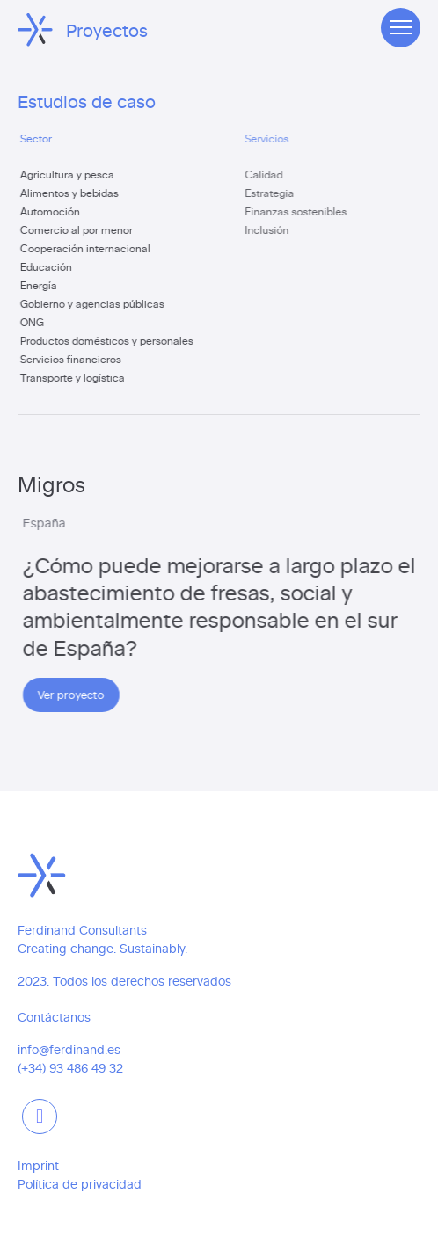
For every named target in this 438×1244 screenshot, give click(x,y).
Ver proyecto (75, 694)
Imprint (38, 1165)
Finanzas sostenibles (303, 211)
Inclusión (274, 229)
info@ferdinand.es (69, 1049)
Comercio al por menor (79, 229)
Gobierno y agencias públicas (95, 303)
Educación (49, 266)
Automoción (53, 211)
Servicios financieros (73, 359)
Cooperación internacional (88, 248)
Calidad (270, 174)
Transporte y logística (75, 377)
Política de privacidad (80, 1183)
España (48, 522)
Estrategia (276, 193)
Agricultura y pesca (70, 174)
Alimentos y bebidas (72, 193)
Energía (41, 285)
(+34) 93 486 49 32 (70, 1067)
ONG (35, 322)
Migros (52, 483)
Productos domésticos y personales (109, 340)
